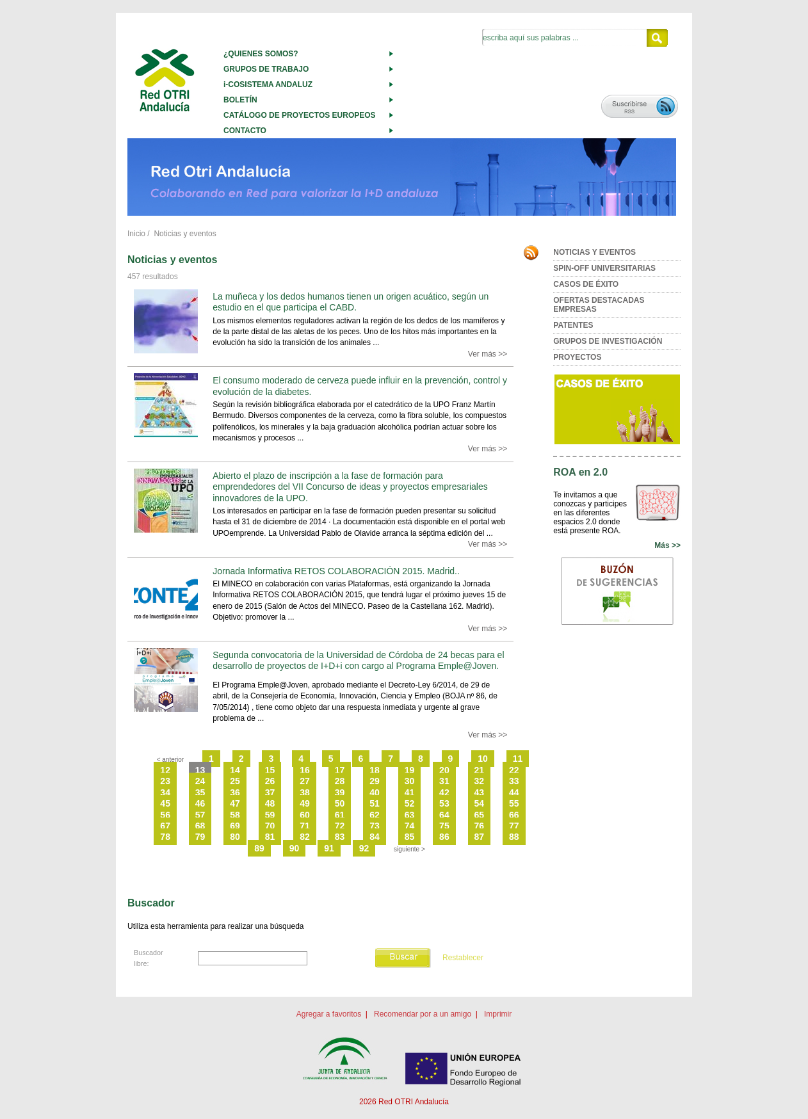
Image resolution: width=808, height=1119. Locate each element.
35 (200, 792)
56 (165, 815)
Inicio (136, 233)
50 (340, 803)
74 (410, 826)
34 (165, 792)
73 (374, 826)
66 (514, 815)
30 (410, 781)
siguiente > (409, 849)
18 (374, 770)
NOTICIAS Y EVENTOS (594, 252)
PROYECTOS (577, 357)
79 (200, 837)
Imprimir (498, 1014)
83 (340, 837)
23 (165, 781)
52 (410, 803)
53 (444, 803)
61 (340, 815)
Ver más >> (487, 354)
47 (235, 803)
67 (165, 826)
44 (514, 792)
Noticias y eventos (185, 233)
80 (235, 837)
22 (514, 770)
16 (305, 770)
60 (305, 815)
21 (479, 770)
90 (294, 848)
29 (374, 781)
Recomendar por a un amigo (422, 1014)
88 (514, 837)
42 (444, 792)
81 (270, 837)
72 (340, 826)
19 (410, 770)
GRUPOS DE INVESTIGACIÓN (607, 341)
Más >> (667, 545)
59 (270, 815)
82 (305, 837)
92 (364, 848)
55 (514, 803)
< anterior (170, 759)
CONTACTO (244, 130)
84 (374, 837)
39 (340, 792)
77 (514, 826)
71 (305, 826)
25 (235, 781)
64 (444, 815)
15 (270, 770)
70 (270, 826)
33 (514, 781)
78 (165, 837)
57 (200, 815)
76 (479, 826)
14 (235, 770)
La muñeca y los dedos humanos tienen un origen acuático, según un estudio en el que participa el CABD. (351, 301)
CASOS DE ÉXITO (585, 284)
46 (200, 803)
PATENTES (573, 325)
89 (259, 848)
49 (305, 803)
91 (329, 848)
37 (270, 792)
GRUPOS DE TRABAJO (266, 69)
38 (305, 792)
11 (518, 758)
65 (479, 815)
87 (479, 837)
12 (165, 770)
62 (374, 815)
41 (410, 792)
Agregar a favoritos (328, 1014)
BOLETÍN (240, 99)
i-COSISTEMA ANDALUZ (267, 84)
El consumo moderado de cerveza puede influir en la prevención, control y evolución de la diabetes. (360, 385)
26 (270, 781)
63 (410, 815)
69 (235, 826)
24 (200, 781)
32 (479, 781)
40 (374, 792)
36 (235, 792)
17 (340, 770)
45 (165, 803)
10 (483, 758)
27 (305, 781)
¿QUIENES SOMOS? (260, 53)
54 (479, 803)
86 (444, 837)
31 (444, 781)
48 (270, 803)
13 (200, 770)
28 (340, 781)
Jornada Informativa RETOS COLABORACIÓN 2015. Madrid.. (336, 571)
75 (444, 826)
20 (444, 770)
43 (479, 792)
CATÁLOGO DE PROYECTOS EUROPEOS (299, 115)
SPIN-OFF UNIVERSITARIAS (604, 268)
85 (410, 837)
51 (374, 803)
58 (235, 815)
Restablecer (462, 957)
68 (200, 826)
